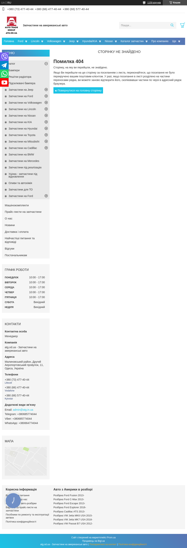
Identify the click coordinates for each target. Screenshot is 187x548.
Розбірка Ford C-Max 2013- (68, 499)
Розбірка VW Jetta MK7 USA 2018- (73, 519)
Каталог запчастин (132, 41)
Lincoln (35, 41)
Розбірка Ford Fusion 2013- (68, 495)
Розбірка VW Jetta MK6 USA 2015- (73, 515)
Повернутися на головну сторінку (80, 90)
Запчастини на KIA (20, 122)
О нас (8, 218)
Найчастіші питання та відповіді (20, 240)
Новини (10, 225)
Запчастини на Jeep (21, 89)
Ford (20, 41)
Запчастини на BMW (21, 154)
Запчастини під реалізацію (25, 167)
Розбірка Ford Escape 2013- (69, 503)
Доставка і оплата (16, 231)
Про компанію (159, 41)
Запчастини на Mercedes (24, 160)
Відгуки (9, 248)
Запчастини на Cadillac (23, 148)
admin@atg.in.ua (23, 409)
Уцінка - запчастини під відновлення (23, 175)
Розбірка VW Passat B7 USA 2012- (73, 523)
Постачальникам (16, 255)
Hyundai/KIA (89, 41)
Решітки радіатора (20, 76)
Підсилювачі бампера (22, 83)
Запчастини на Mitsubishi (24, 141)
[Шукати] (172, 25)
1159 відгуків (154, 2)
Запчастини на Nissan (22, 115)
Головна (9, 41)
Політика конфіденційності (21, 521)
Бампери (14, 70)
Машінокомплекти (17, 205)
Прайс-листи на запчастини (23, 211)
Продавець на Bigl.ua (93, 541)
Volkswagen (54, 41)
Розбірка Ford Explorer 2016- (69, 507)
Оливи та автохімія (20, 183)
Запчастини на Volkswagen (25, 102)
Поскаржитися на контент (103, 544)
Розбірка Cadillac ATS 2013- (69, 511)
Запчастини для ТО (21, 189)
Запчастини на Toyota (22, 135)
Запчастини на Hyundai (23, 128)
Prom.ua (111, 537)
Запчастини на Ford (21, 96)
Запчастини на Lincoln (22, 109)
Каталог (10, 63)
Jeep (72, 41)
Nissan (109, 41)
